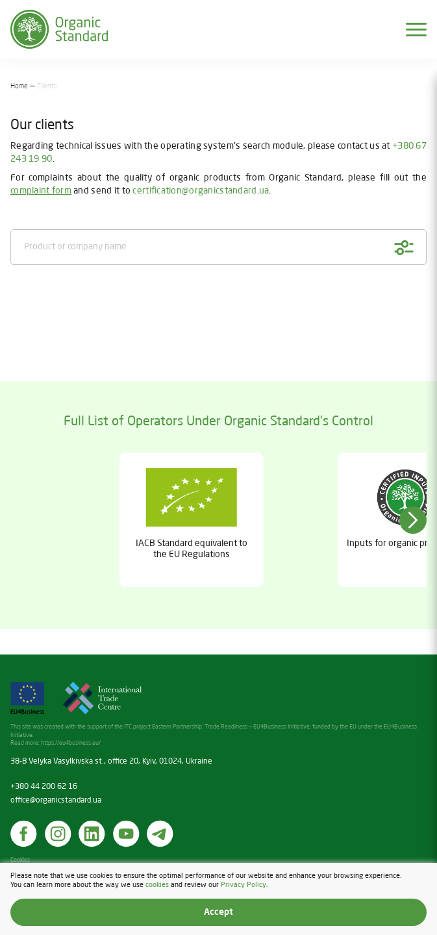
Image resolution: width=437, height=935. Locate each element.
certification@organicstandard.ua (200, 190)
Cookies (20, 860)
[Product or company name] (218, 247)
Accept (218, 912)
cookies (157, 884)
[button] (413, 520)
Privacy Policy (243, 884)
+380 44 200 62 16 (43, 787)
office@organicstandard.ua (55, 800)
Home (19, 86)
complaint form (40, 190)
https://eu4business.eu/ (71, 743)
